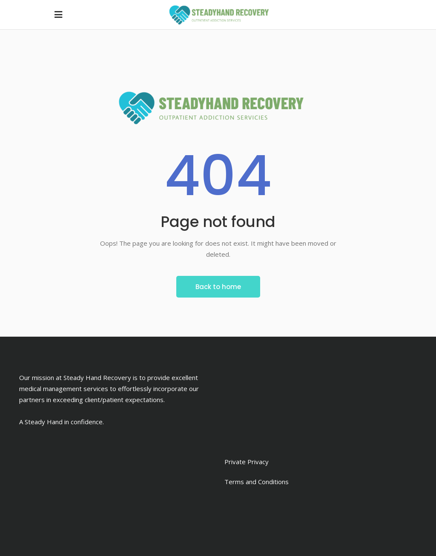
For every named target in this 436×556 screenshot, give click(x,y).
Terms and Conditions (256, 481)
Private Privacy (246, 461)
